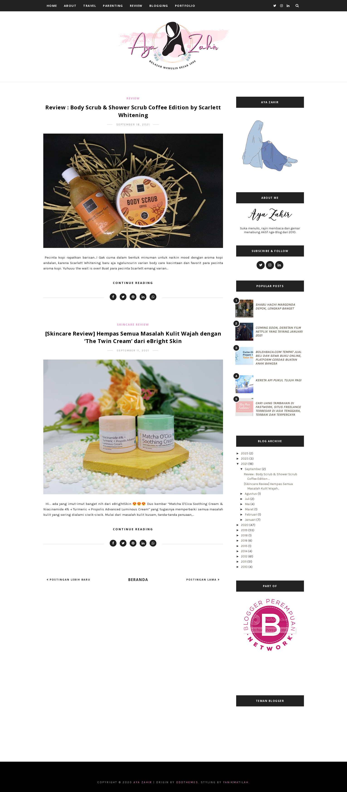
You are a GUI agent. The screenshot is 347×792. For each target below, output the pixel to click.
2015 (244, 546)
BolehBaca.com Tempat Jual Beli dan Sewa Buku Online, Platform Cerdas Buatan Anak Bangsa (278, 357)
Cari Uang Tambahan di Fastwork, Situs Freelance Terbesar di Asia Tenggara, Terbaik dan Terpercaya (278, 409)
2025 (245, 453)
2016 (244, 540)
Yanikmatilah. (236, 782)
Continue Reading (133, 283)
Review (136, 6)
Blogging (158, 6)
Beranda (138, 579)
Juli (247, 499)
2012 (244, 556)
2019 (244, 530)
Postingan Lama (202, 579)
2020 (245, 525)
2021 (244, 464)
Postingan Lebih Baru (69, 579)
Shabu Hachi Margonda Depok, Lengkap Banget (275, 306)
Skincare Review (133, 324)
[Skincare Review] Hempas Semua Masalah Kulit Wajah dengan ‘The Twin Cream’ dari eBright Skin (133, 337)
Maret (249, 509)
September (253, 469)
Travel (89, 6)
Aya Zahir (143, 782)
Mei (247, 504)
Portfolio (185, 6)
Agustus (251, 494)
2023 (245, 459)
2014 (244, 551)
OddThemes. (187, 782)
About (70, 6)
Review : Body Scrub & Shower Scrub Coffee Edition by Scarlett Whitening (133, 111)
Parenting (113, 6)
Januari (250, 520)
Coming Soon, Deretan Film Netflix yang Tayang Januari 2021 (279, 331)
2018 (244, 535)
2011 (244, 562)
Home (52, 6)
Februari (251, 514)
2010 (244, 567)
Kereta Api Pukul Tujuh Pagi (278, 380)
